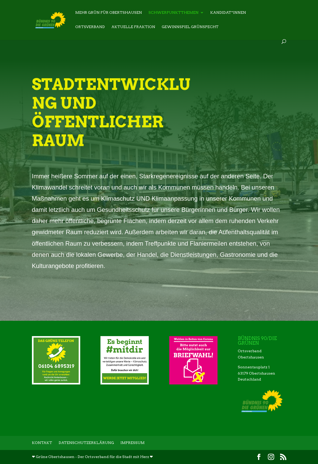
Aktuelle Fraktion (133, 27)
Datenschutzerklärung (86, 443)
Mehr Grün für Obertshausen (108, 13)
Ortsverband (90, 27)
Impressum (132, 443)
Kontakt (42, 443)
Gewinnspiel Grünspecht (190, 27)
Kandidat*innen (228, 13)
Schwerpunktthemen (173, 13)
